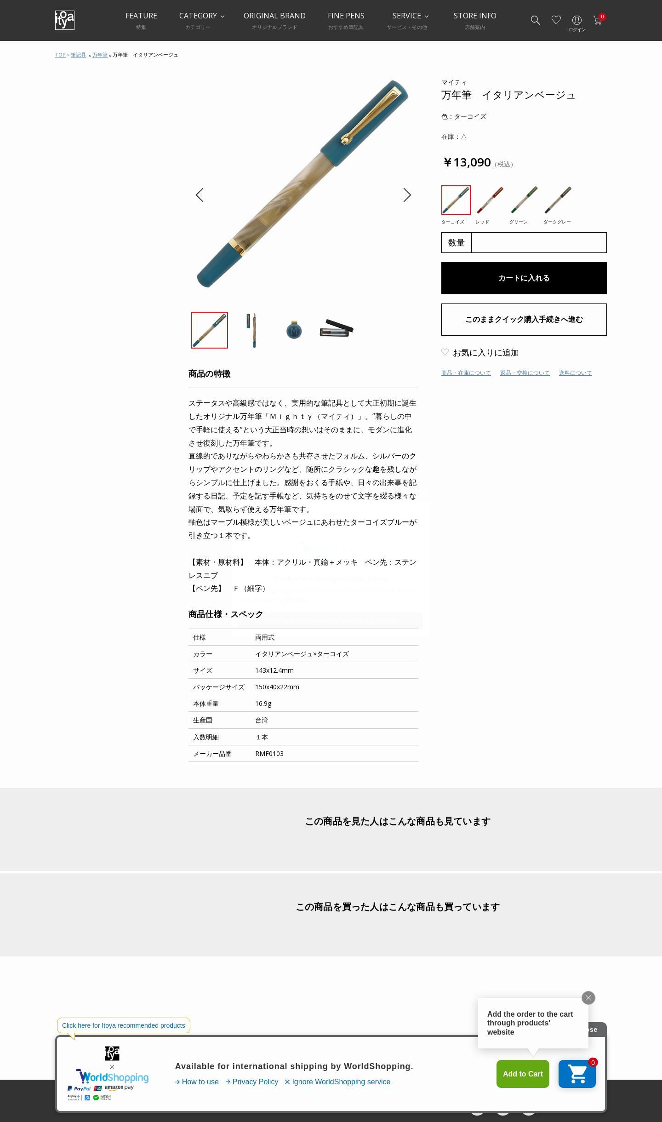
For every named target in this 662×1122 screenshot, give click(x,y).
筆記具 (78, 54)
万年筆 (100, 54)
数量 (456, 242)
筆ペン (76, 215)
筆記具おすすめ (87, 105)
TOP (60, 54)
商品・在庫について (466, 373)
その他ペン (82, 233)
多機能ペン (82, 178)
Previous (202, 195)
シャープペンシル (90, 160)
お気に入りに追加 (486, 352)
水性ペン (79, 197)
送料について (575, 373)
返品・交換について (525, 373)
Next (404, 195)
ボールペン (82, 141)
